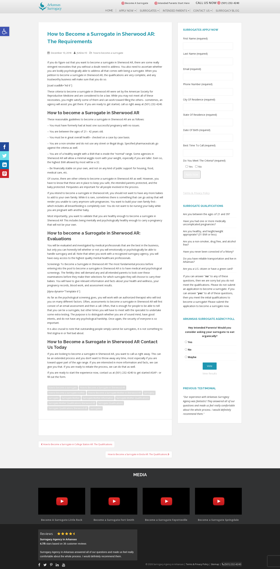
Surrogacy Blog (227, 10)
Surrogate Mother (71, 397)
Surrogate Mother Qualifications (132, 397)
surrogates (95, 408)
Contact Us (201, 10)
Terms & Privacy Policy (196, 193)
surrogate (54, 397)
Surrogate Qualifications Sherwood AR (68, 408)
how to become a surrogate (108, 52)
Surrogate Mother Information (98, 397)
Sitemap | (219, 563)
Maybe (192, 357)
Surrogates (148, 10)
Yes (190, 342)
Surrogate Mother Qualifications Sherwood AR (72, 403)
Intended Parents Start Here (168, 3)
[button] (4, 31)
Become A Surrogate (131, 3)
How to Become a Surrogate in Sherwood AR (102, 387)
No (189, 349)
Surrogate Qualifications (110, 403)
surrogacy (149, 392)
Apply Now (126, 10)
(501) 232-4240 (228, 3)
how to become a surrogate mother (67, 392)
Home (109, 10)
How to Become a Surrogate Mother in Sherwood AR (114, 392)
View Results (209, 373)
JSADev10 (82, 52)
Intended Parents (175, 10)
